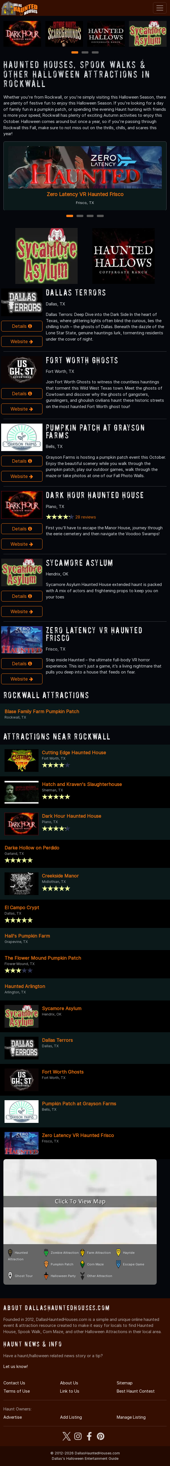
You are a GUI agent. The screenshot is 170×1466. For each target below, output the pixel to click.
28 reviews (85, 517)
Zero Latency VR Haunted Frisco (85, 194)
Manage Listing (131, 1417)
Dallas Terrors (76, 292)
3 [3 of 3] (95, 53)
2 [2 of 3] (85, 53)
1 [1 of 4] (70, 216)
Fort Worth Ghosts (82, 360)
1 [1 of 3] (75, 53)
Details (22, 326)
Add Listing (71, 1417)
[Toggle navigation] (160, 8)
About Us (69, 1382)
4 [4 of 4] (100, 216)
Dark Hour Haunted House (95, 495)
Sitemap (125, 1382)
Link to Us (69, 1391)
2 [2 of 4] (80, 216)
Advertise (12, 1417)
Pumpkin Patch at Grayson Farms (95, 431)
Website (21, 341)
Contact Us (14, 1382)
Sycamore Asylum (80, 563)
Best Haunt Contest (136, 1391)
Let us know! (15, 1366)
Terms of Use (16, 1391)
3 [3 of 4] (90, 216)
